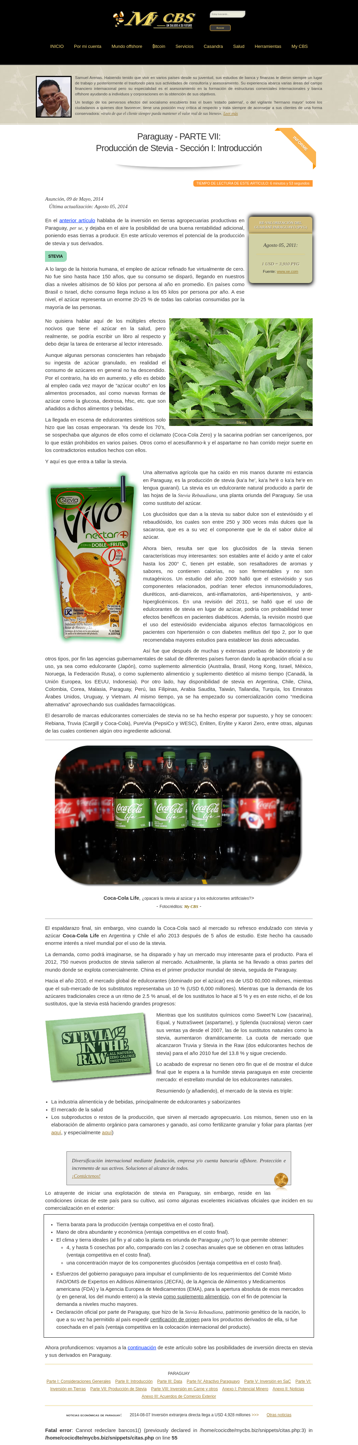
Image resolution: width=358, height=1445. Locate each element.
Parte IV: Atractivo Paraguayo (213, 1381)
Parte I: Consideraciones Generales (78, 1381)
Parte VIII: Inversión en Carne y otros (184, 1389)
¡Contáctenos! (86, 1176)
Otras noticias (279, 1415)
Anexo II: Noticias (288, 1389)
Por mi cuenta (87, 46)
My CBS (300, 46)
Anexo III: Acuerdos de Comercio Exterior (179, 1396)
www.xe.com (287, 271)
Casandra (213, 46)
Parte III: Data (169, 1381)
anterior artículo (77, 220)
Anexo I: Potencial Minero (245, 1389)
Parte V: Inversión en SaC (267, 1381)
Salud (238, 46)
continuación (142, 1347)
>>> (255, 1415)
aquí (56, 1132)
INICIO (57, 46)
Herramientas (268, 46)
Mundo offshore (126, 46)
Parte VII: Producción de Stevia (118, 1389)
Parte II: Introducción (134, 1381)
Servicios (185, 46)
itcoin (158, 46)
